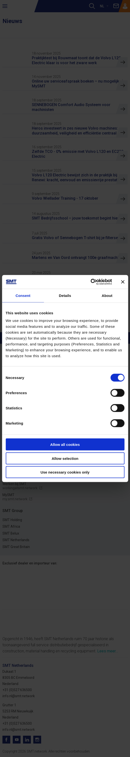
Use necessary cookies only (64, 472)
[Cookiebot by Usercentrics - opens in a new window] (90, 282)
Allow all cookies (65, 444)
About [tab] (107, 295)
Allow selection (65, 458)
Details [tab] (65, 295)
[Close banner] (122, 281)
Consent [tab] (22, 295)
